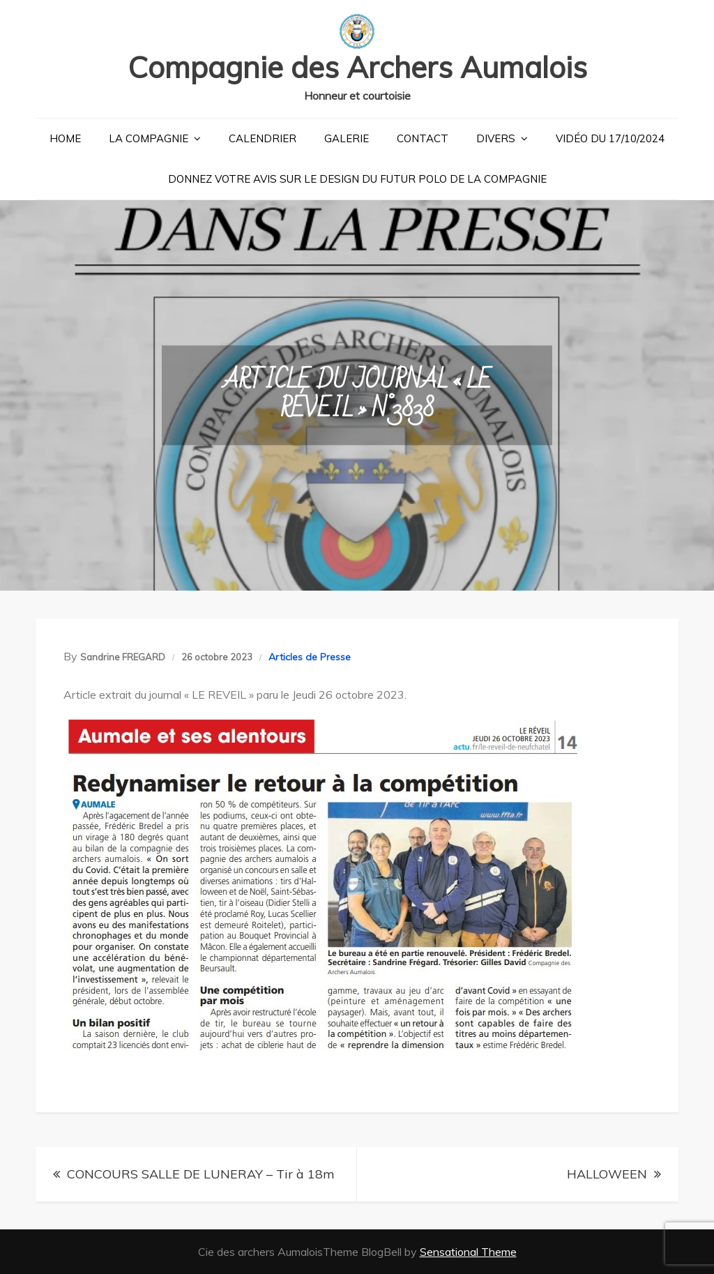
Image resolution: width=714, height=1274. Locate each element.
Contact (422, 138)
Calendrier (262, 138)
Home (65, 138)
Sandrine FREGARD (122, 656)
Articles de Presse (309, 657)
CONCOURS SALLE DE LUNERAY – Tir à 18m (201, 1174)
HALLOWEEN (607, 1174)
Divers (495, 138)
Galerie (346, 138)
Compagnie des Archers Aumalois (357, 67)
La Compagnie (148, 138)
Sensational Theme (468, 1252)
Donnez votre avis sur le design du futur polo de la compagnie (357, 178)
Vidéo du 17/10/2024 (610, 138)
